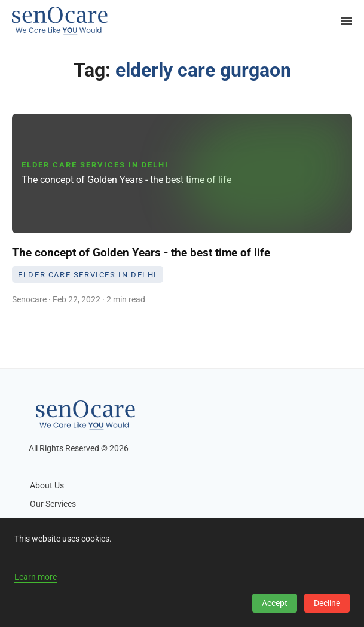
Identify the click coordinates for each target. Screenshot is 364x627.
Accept (274, 603)
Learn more (35, 577)
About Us (47, 486)
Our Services (53, 504)
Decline (327, 603)
